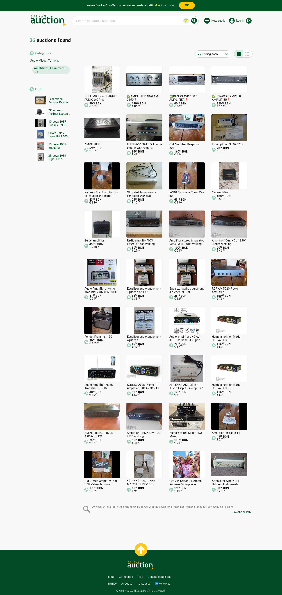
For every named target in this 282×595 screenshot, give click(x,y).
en (249, 20)
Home (111, 576)
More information (165, 5)
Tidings (112, 583)
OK (187, 5)
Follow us (164, 583)
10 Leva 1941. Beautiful (57, 146)
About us (127, 583)
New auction (219, 20)
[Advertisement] (49, 233)
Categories (43, 53)
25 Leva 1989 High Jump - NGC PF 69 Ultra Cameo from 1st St (58, 157)
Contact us (144, 583)
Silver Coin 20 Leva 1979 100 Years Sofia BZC (58, 134)
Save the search (241, 512)
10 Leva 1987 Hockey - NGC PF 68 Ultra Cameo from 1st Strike (58, 123)
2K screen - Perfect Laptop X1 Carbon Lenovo (58, 112)
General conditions (159, 576)
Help (140, 576)
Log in (240, 20)
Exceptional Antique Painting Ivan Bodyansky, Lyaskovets (58, 100)
